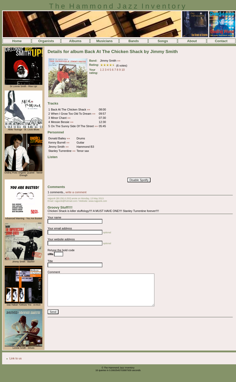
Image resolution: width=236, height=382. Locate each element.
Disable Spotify (138, 180)
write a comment (76, 192)
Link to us (15, 358)
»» (118, 60)
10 (122, 69)
